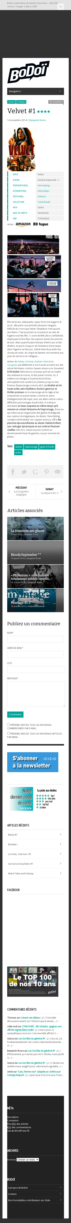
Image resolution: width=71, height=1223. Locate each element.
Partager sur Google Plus (35, 471)
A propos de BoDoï (18, 1192)
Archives (11, 1164)
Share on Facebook (13, 471)
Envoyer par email (58, 471)
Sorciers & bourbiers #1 (20, 868)
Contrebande (44, 202)
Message (12, 678)
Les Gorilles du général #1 (31, 1043)
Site (9, 663)
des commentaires (19, 1132)
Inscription (13, 1121)
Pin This (46, 471)
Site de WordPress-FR (18, 1135)
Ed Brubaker (43, 191)
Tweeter (24, 471)
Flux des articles (17, 1128)
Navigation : (60, 6)
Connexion (13, 1125)
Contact (12, 1198)
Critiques (21, 102)
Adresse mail (15, 648)
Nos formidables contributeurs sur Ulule (29, 1205)
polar (18, 452)
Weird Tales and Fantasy (21, 878)
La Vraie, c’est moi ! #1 (19, 858)
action (19, 447)
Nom (10, 633)
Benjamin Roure (37, 120)
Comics (11, 102)
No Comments (56, 102)
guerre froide (47, 447)
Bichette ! (12, 849)
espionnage (31, 447)
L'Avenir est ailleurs (30, 1022)
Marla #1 (13, 839)
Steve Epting (44, 185)
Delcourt (42, 196)
